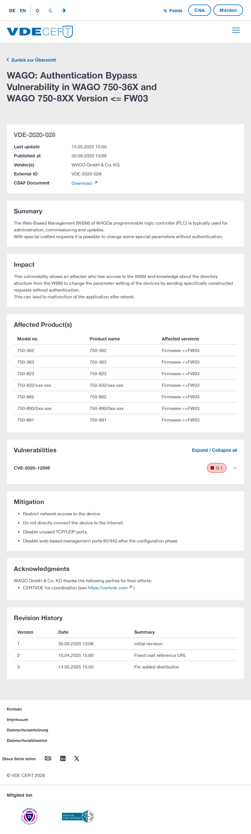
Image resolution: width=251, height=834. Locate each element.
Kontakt (14, 709)
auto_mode (63, 10)
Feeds (175, 10)
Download (82, 183)
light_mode (37, 10)
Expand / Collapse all (214, 450)
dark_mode (50, 10)
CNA (199, 10)
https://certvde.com (108, 587)
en (23, 10)
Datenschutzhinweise (27, 740)
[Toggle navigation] (236, 30)
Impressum (18, 719)
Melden (228, 10)
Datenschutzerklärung (27, 729)
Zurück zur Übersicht (33, 59)
